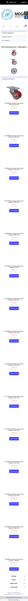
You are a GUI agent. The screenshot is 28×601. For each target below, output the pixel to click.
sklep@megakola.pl (11, 594)
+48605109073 (20, 594)
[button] (3, 26)
